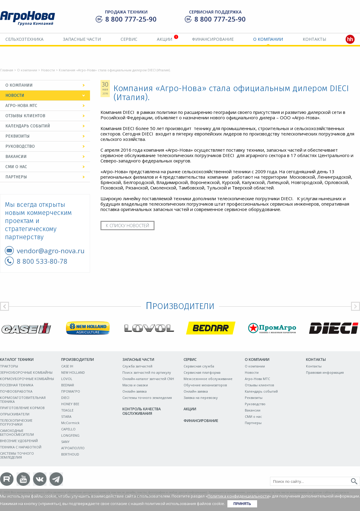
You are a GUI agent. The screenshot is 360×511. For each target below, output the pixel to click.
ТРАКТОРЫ (9, 366)
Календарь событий (27, 126)
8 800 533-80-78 (42, 261)
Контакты (314, 39)
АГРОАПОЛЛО (73, 448)
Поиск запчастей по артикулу (146, 372)
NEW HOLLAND (73, 372)
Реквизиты (17, 136)
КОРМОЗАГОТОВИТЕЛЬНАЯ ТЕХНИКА (23, 399)
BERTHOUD (70, 454)
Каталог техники (17, 359)
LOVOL (66, 379)
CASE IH (67, 366)
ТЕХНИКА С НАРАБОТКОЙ (20, 447)
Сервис (129, 39)
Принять (242, 504)
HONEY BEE (70, 404)
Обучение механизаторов (205, 385)
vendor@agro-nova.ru (51, 250)
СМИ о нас (16, 166)
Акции (164, 39)
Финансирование (213, 39)
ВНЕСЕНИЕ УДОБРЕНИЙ (19, 441)
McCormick (70, 423)
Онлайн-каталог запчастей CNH (148, 379)
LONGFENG (70, 435)
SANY (65, 442)
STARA (66, 416)
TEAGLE (67, 410)
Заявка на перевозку (201, 398)
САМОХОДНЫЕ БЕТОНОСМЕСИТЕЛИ (17, 432)
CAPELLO (68, 429)
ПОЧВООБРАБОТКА (16, 391)
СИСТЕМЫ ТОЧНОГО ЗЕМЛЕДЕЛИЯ (17, 455)
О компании (268, 39)
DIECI (65, 398)
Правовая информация (325, 372)
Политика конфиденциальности (238, 496)
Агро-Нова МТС (21, 105)
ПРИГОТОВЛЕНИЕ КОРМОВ (22, 408)
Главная (6, 70)
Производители (77, 359)
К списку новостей (127, 225)
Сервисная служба (199, 366)
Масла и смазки (135, 385)
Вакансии (16, 156)
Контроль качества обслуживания (141, 411)
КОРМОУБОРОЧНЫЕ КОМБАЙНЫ (27, 379)
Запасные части (82, 39)
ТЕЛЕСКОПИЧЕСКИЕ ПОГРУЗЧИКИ (16, 422)
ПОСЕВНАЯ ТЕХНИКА (16, 385)
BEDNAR (67, 385)
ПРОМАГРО (70, 391)
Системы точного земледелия (147, 398)
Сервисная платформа (202, 372)
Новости (48, 70)
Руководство (20, 146)
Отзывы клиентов (25, 115)
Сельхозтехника (24, 39)
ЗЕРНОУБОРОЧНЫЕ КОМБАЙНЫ (26, 372)
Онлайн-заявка (134, 391)
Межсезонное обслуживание (208, 379)
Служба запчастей (137, 366)
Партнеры (16, 177)
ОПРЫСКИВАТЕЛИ (14, 414)
